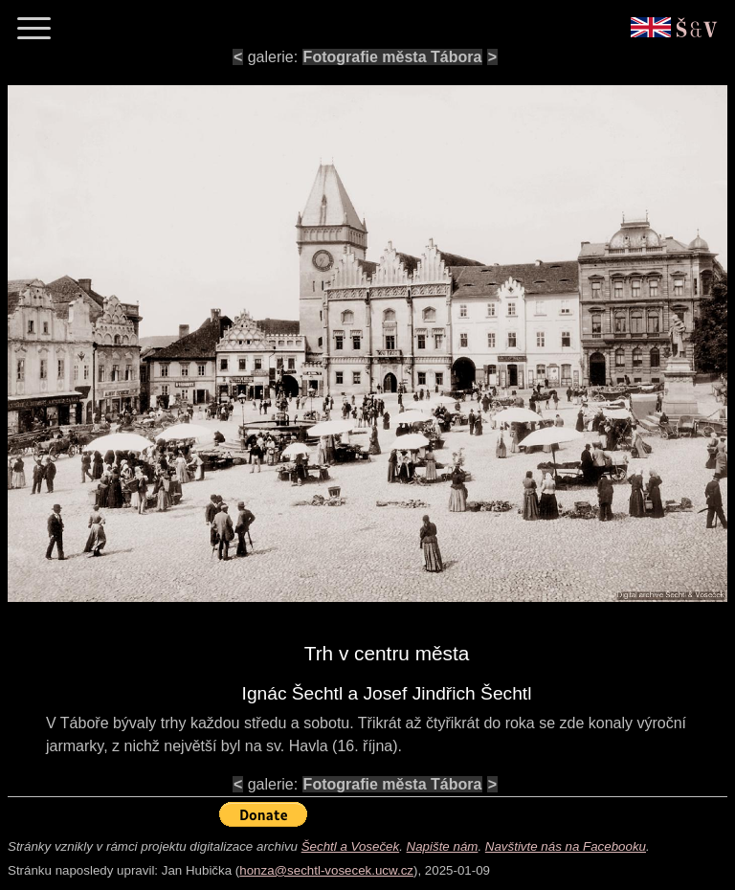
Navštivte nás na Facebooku (565, 846)
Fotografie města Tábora (392, 57)
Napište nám (443, 846)
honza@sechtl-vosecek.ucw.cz (326, 870)
